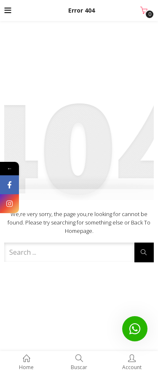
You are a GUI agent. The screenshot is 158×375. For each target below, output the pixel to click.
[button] (143, 10)
